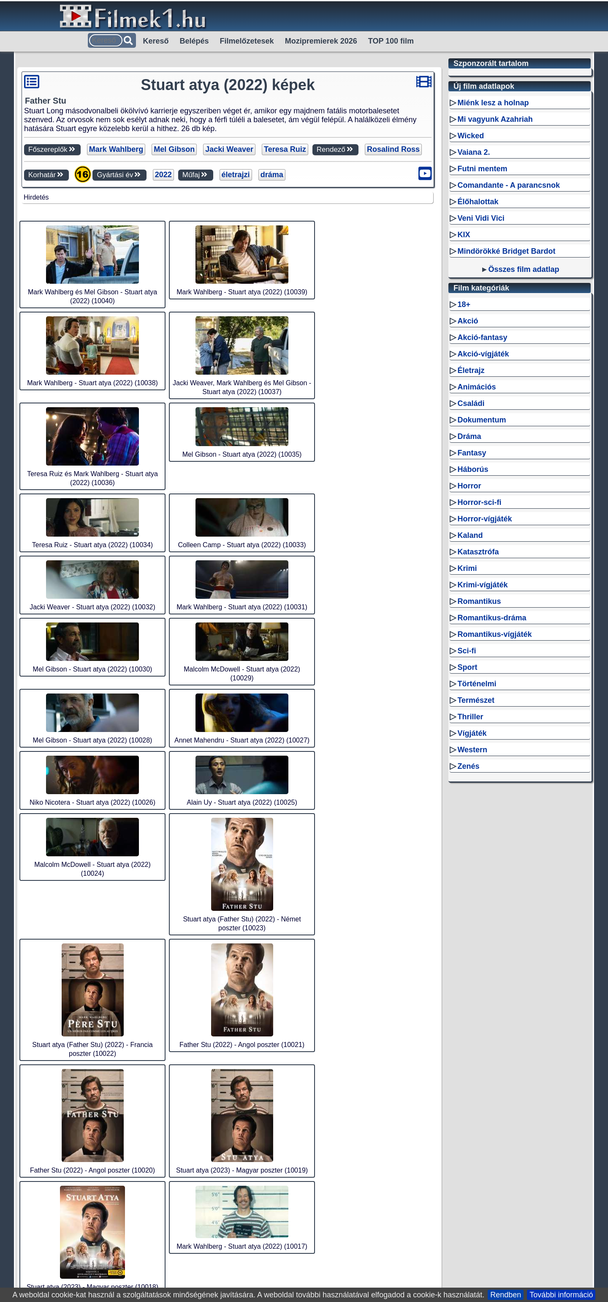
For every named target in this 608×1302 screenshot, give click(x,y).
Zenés (468, 876)
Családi (470, 514)
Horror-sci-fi (479, 613)
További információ (561, 1295)
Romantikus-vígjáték (494, 744)
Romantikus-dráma (491, 728)
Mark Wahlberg (116, 149)
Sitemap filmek (365, 1245)
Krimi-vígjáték (482, 695)
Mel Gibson (174, 149)
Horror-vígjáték (484, 629)
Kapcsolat (412, 1245)
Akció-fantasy (482, 448)
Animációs (476, 497)
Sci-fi (466, 761)
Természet (475, 810)
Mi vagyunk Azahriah (494, 229)
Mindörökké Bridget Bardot (506, 361)
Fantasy (471, 563)
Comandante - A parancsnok (508, 295)
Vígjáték (471, 843)
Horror (469, 596)
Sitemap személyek (301, 1245)
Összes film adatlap (523, 380)
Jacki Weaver (229, 149)
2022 (163, 174)
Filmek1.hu (222, 1245)
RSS (255, 1245)
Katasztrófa (478, 662)
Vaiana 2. (473, 262)
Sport (467, 777)
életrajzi (236, 174)
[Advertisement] (227, 260)
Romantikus (479, 711)
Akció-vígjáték (483, 464)
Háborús (472, 580)
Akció (467, 431)
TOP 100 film (391, 41)
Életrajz (470, 481)
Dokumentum (481, 530)
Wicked (470, 246)
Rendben (505, 1295)
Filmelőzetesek (247, 41)
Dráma (469, 547)
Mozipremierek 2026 (321, 41)
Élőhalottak (477, 312)
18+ (463, 415)
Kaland (470, 645)
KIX (463, 345)
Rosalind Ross (393, 149)
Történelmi (476, 794)
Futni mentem (482, 279)
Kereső (156, 41)
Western (472, 860)
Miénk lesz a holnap (493, 213)
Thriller (470, 827)
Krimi (467, 678)
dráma (272, 174)
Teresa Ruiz (285, 149)
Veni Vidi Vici (480, 328)
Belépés (194, 41)
